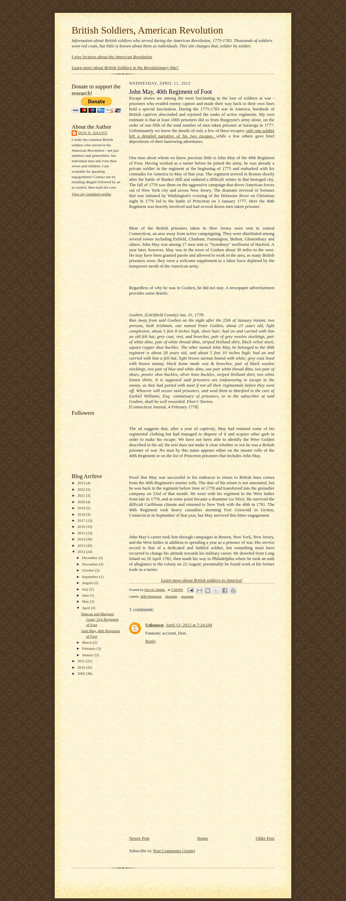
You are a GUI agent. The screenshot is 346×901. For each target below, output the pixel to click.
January (88, 655)
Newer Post (139, 838)
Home (202, 838)
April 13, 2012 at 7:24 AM (189, 624)
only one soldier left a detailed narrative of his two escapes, (201, 133)
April (86, 608)
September (90, 577)
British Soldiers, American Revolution (147, 30)
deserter (171, 596)
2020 (81, 502)
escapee (187, 596)
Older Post (265, 838)
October (88, 570)
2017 (81, 520)
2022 (81, 489)
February (89, 648)
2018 (81, 514)
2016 (81, 526)
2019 (81, 508)
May (86, 601)
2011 (81, 661)
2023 (81, 483)
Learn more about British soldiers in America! (201, 580)
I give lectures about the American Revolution (112, 56)
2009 (81, 673)
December (90, 558)
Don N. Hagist (92, 133)
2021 (81, 495)
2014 (81, 539)
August (88, 583)
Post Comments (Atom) (174, 850)
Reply (150, 641)
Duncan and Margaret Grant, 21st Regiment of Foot (100, 619)
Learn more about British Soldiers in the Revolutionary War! (125, 67)
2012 (81, 552)
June (86, 595)
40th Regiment (151, 596)
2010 (81, 667)
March (87, 642)
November (90, 564)
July (85, 589)
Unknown (154, 624)
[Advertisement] (99, 302)
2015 (81, 533)
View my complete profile (91, 194)
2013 (81, 545)
